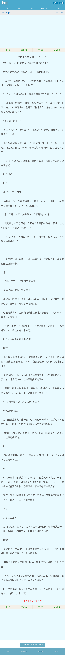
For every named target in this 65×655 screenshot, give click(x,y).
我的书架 (24, 651)
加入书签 (57, 50)
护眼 (57, 13)
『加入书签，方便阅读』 (33, 601)
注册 (61, 3)
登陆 (55, 3)
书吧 (4, 3)
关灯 (62, 13)
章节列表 (24, 50)
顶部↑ (57, 651)
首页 (8, 651)
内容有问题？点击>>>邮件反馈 (32, 645)
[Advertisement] (32, 32)
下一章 (40, 50)
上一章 (8, 50)
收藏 (19, 8)
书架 (58, 8)
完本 (31, 8)
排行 (7, 8)
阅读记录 (44, 8)
